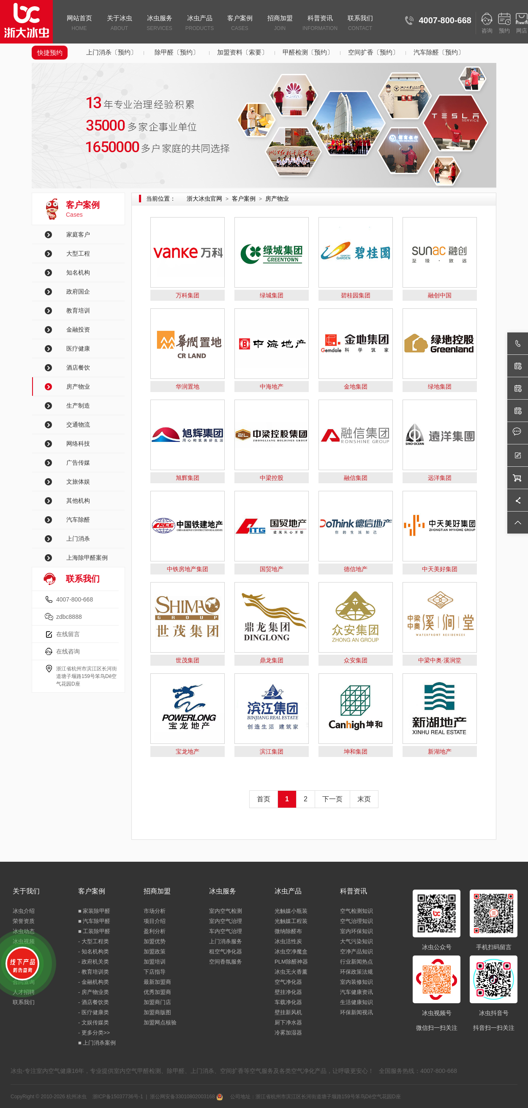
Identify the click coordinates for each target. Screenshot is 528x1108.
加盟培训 (155, 961)
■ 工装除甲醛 (94, 931)
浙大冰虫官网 (204, 198)
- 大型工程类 (93, 941)
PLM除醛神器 (291, 961)
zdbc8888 (69, 616)
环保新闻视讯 (356, 1012)
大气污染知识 (356, 941)
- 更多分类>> (94, 1032)
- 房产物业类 (93, 992)
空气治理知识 (356, 921)
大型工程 (78, 253)
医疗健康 (78, 348)
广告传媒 (78, 462)
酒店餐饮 (78, 367)
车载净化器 (288, 1002)
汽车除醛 (78, 519)
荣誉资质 (24, 921)
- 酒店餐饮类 (93, 1002)
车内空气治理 (225, 931)
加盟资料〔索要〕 (242, 52)
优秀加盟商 (157, 992)
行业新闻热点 (356, 961)
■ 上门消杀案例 (97, 1043)
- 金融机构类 (93, 982)
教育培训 (78, 310)
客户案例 (240, 23)
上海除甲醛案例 (87, 557)
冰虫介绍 (24, 911)
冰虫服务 (159, 23)
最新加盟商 (157, 982)
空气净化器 (288, 982)
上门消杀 (78, 538)
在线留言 (68, 634)
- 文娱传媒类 (93, 1022)
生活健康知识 (356, 1002)
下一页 (332, 799)
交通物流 (78, 424)
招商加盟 (280, 23)
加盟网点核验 (160, 1022)
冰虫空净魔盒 (291, 951)
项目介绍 (155, 921)
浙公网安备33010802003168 (186, 1097)
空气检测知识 (356, 911)
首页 (263, 799)
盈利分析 (155, 931)
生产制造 (78, 405)
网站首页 (79, 23)
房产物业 (78, 386)
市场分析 (155, 911)
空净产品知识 (356, 951)
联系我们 (360, 23)
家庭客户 (78, 234)
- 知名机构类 (93, 951)
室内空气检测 (225, 911)
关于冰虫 (119, 23)
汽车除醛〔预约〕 (439, 52)
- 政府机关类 (93, 961)
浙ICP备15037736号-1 (118, 1097)
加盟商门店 (157, 1002)
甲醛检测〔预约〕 (308, 52)
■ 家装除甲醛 (94, 911)
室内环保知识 (356, 931)
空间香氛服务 (225, 961)
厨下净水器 (288, 1022)
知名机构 (78, 272)
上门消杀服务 (225, 941)
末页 (364, 799)
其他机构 (78, 500)
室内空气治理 (225, 921)
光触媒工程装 (291, 921)
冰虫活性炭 (288, 941)
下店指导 (155, 972)
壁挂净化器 (288, 992)
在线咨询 (68, 651)
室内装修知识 (356, 982)
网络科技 (78, 443)
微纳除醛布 (288, 931)
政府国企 (78, 291)
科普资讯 (320, 23)
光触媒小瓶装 (291, 911)
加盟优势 (155, 941)
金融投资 (78, 329)
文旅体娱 (78, 481)
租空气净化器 (225, 951)
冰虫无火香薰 (291, 972)
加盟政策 (155, 951)
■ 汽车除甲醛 (94, 921)
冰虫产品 (200, 23)
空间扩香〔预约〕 (373, 52)
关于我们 (26, 891)
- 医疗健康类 (93, 1012)
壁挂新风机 (288, 1012)
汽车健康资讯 (356, 992)
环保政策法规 (356, 972)
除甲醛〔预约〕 (177, 52)
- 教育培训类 (93, 972)
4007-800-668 (74, 599)
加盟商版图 (157, 1012)
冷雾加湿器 (288, 1032)
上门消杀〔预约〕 (111, 52)
